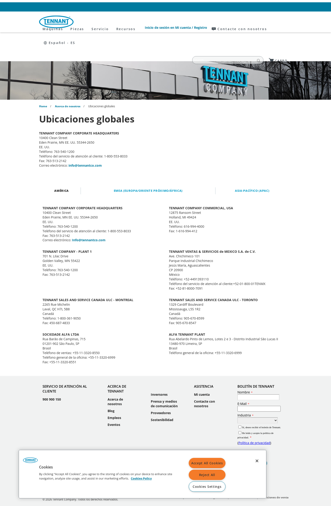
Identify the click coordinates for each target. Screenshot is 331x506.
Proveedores (161, 385)
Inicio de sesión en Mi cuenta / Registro (190, 7)
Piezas (119, 22)
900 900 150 (52, 371)
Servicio (142, 22)
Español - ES (277, 7)
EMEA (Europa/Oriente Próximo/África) (148, 163)
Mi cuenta (202, 366)
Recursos (168, 22)
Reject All (207, 475)
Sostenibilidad (162, 392)
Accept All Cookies (207, 463)
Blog (111, 383)
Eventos (114, 397)
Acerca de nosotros (115, 373)
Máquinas (95, 22)
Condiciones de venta (273, 469)
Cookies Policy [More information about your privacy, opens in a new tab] (141, 479)
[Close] (257, 461)
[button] (30, 461)
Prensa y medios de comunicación (164, 375)
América (61, 163)
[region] (142, 474)
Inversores (159, 366)
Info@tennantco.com (89, 212)
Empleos (114, 390)
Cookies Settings (207, 486)
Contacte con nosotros (242, 7)
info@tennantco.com (85, 137)
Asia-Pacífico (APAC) (252, 163)
